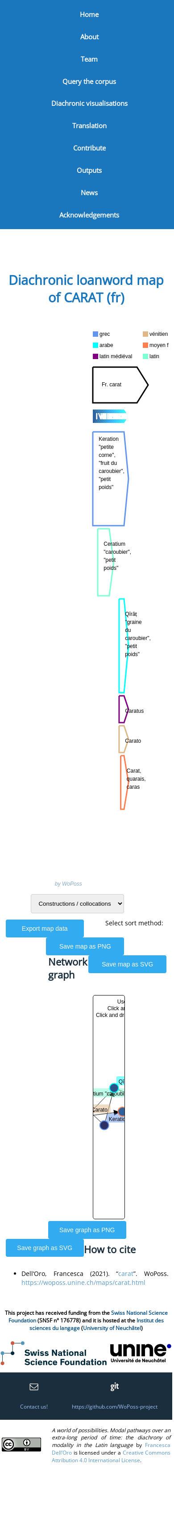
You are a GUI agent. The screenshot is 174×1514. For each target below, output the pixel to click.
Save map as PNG (85, 946)
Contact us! (34, 1406)
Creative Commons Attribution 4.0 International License (111, 1456)
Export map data (45, 928)
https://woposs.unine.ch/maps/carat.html (83, 1282)
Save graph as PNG (87, 1230)
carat (125, 1273)
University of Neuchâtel (112, 1328)
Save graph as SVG (44, 1247)
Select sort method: (134, 923)
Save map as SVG (127, 964)
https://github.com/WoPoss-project (114, 1406)
